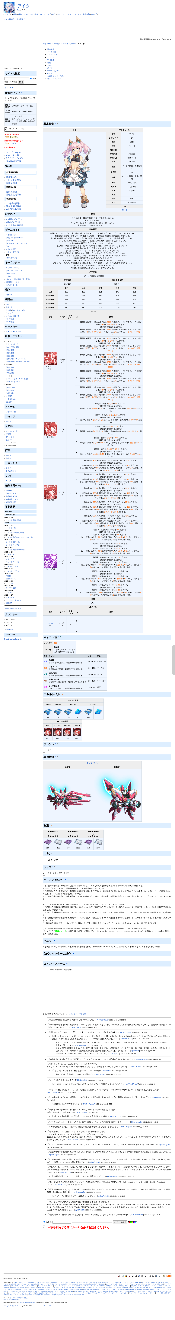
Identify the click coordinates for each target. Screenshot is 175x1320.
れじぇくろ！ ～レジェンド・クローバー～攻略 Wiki (59, 1287)
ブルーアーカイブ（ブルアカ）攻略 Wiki (132, 1284)
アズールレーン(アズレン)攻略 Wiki (85, 1282)
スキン (49, 65)
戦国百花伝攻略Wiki (148, 1289)
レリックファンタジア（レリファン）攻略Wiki (146, 1291)
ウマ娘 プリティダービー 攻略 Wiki (140, 1286)
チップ (10, 313)
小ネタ (49, 73)
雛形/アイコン (12, 493)
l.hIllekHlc (107, 1071)
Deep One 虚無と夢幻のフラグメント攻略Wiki (92, 1284)
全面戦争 (9, 396)
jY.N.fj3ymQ (114, 1053)
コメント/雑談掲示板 (13, 520)
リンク (8, 481)
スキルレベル (52, 55)
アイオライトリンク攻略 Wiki (66, 1282)
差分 (37, 14)
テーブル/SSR (11, 588)
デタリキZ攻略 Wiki (73, 1284)
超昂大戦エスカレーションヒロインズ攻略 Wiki (24, 1286)
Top (18, 10)
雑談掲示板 (11, 177)
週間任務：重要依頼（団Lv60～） (19, 361)
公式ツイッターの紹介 (56, 76)
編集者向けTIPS (12, 499)
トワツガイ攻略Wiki (102, 1291)
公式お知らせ (11, 471)
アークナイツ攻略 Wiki (115, 1282)
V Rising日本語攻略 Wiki (75, 1289)
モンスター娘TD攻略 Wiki (120, 1287)
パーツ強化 (10, 319)
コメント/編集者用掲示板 (15, 549)
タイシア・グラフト (13, 571)
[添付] (124, 210)
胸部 (13, 310)
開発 (7, 304)
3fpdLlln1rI (135, 1051)
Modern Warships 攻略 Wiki (35, 1294)
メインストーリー (13, 344)
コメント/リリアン (13, 545)
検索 (79, 14)
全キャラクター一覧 (51, 44)
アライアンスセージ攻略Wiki (17, 1291)
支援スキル (12, 399)
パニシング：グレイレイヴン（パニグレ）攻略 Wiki (68, 1286)
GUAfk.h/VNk (99, 1074)
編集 (15, 14)
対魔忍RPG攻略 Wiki (102, 1282)
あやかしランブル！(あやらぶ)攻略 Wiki (28, 1284)
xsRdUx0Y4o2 (60, 1185)
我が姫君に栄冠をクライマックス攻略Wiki (120, 1291)
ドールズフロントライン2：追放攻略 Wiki (33, 1289)
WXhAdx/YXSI (73, 1140)
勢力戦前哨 (11, 387)
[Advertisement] (21, 44)
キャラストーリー (13, 382)
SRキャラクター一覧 (69, 44)
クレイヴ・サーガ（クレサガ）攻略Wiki (62, 1291)
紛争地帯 (10, 370)
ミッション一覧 (12, 431)
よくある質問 (11, 249)
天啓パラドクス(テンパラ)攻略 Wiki (138, 1287)
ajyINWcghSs (115, 1116)
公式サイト (10, 468)
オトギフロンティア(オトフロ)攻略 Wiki (46, 1282)
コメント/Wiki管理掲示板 (15, 532)
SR (16, 270)
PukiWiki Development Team (28, 1302)
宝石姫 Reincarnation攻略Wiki (134, 1289)
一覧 (74, 14)
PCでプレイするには (16, 158)
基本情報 (50, 49)
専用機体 (50, 60)
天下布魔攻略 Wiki (80, 1287)
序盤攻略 (10, 240)
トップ (7, 14)
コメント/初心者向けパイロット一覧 (19, 537)
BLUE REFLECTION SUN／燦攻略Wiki (85, 1291)
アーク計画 (10, 437)
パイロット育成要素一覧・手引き (18, 279)
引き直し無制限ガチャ (15, 238)
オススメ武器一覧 (12, 316)
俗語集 (8, 458)
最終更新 (86, 14)
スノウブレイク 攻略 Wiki (92, 1293)
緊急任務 (10, 353)
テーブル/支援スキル (13, 600)
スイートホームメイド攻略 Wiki (18, 1294)
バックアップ (45, 14)
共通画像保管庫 (12, 496)
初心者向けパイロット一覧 (17, 243)
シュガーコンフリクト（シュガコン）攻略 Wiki (99, 1287)
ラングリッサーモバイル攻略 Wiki (131, 1282)
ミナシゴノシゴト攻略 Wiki (45, 1286)
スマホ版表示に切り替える (14, 19)
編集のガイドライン (13, 222)
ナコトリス (10, 559)
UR (8, 270)
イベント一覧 (12, 155)
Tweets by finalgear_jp (13, 639)
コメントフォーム (54, 79)
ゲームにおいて (53, 71)
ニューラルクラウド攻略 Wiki (36, 1287)
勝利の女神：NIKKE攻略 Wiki (91, 1289)
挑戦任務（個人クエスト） (17, 359)
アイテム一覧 (11, 412)
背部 (23, 310)
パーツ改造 (10, 322)
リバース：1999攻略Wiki (58, 1293)
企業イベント (11, 440)
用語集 (8, 455)
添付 (54, 14)
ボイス (49, 68)
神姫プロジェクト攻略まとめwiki (53, 1294)
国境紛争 (10, 390)
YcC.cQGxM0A (103, 1020)
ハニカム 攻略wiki (123, 1293)
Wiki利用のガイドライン (15, 219)
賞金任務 (10, 356)
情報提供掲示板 (13, 194)
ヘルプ (94, 14)
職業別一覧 (11, 273)
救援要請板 (11, 183)
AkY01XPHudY (132, 1084)
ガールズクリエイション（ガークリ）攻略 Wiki (142, 1293)
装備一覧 (9, 307)
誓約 (9, 276)
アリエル (9, 583)
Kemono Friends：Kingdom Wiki (75, 1293)
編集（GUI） (23, 14)
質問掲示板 (11, 192)
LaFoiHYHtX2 (141, 1059)
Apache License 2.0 (45, 1306)
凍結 (31, 14)
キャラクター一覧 (12, 268)
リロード (60, 14)
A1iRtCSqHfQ (81, 1080)
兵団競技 (10, 393)
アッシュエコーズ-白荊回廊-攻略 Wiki (73, 1294)
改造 (49, 63)
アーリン (9, 593)
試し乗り (9, 402)
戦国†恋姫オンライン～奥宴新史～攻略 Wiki (118, 1286)
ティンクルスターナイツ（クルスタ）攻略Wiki (21, 1293)
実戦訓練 (10, 373)
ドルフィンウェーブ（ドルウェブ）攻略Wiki (112, 1289)
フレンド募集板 (13, 180)
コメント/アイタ (12, 566)
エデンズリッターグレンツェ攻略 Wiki (94, 1286)
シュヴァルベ (92, 763)
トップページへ (13, 152)
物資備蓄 (10, 367)
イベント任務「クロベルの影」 (18, 379)
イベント (9, 87)
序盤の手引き (11, 235)
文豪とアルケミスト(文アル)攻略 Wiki (24, 1282)
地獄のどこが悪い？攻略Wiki (43, 1293)
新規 (69, 14)
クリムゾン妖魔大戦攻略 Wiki (157, 1287)
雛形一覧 (9, 490)
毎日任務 (10, 350)
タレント (50, 57)
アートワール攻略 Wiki (148, 1282)
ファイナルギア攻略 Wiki (113, 1284)
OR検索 (13, 82)
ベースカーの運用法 (13, 331)
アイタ (23, 6)
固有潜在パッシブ (12, 282)
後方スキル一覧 (12, 285)
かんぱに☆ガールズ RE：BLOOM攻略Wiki (38, 1291)
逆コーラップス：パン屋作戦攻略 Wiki (57, 1289)
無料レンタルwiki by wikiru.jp (12, 1299)
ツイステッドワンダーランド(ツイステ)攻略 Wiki (53, 1284)
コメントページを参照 (77, 1014)
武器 (9, 310)
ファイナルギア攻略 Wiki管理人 (19, 1298)
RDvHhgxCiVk (80, 1045)
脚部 (18, 310)
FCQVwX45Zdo (126, 1039)
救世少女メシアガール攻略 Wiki (18, 1287)
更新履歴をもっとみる (13, 608)
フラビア (13, 143)
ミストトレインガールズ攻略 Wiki (153, 1284)
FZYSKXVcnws (81, 1112)
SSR (12, 270)
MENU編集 (9, 629)
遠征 (9, 246)
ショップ (9, 421)
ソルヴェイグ (11, 554)
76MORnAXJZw (137, 1215)
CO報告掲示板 (13, 203)
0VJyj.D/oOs (76, 1027)
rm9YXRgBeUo (53, 1092)
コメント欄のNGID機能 (14, 225)
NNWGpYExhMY (88, 1104)
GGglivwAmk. (136, 1122)
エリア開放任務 (13, 347)
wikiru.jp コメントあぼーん (11, 1306)
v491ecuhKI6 (125, 1032)
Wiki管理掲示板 (13, 209)
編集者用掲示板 (13, 206)
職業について (12, 258)
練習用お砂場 (11, 502)
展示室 (8, 434)
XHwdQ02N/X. (136, 1067)
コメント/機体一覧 (13, 542)
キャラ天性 (51, 52)
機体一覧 (9, 295)
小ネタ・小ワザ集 (12, 252)
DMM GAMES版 (14, 161)
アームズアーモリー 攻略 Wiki (109, 1293)
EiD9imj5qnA (156, 1097)
